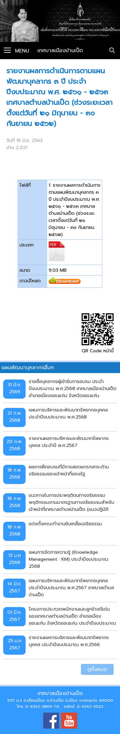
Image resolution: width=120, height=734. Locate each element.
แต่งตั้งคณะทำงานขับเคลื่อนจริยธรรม (65, 523)
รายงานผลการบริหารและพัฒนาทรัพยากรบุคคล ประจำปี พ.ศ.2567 (69, 442)
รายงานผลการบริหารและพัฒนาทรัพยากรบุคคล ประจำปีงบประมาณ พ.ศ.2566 (69, 641)
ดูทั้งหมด (97, 669)
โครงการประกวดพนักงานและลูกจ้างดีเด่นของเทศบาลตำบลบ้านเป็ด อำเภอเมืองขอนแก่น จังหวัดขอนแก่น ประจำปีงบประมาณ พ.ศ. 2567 (72, 615)
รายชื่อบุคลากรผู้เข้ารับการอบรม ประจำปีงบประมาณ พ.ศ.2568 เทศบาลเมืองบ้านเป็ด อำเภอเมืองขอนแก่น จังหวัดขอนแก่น (72, 388)
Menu (16, 51)
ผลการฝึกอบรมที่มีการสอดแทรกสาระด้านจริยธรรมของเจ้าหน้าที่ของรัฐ (69, 470)
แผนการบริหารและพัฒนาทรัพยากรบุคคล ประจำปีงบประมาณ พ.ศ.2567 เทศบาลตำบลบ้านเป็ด (71, 587)
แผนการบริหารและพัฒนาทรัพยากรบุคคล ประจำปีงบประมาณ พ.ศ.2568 (68, 413)
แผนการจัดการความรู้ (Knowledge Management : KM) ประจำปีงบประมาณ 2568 (68, 559)
